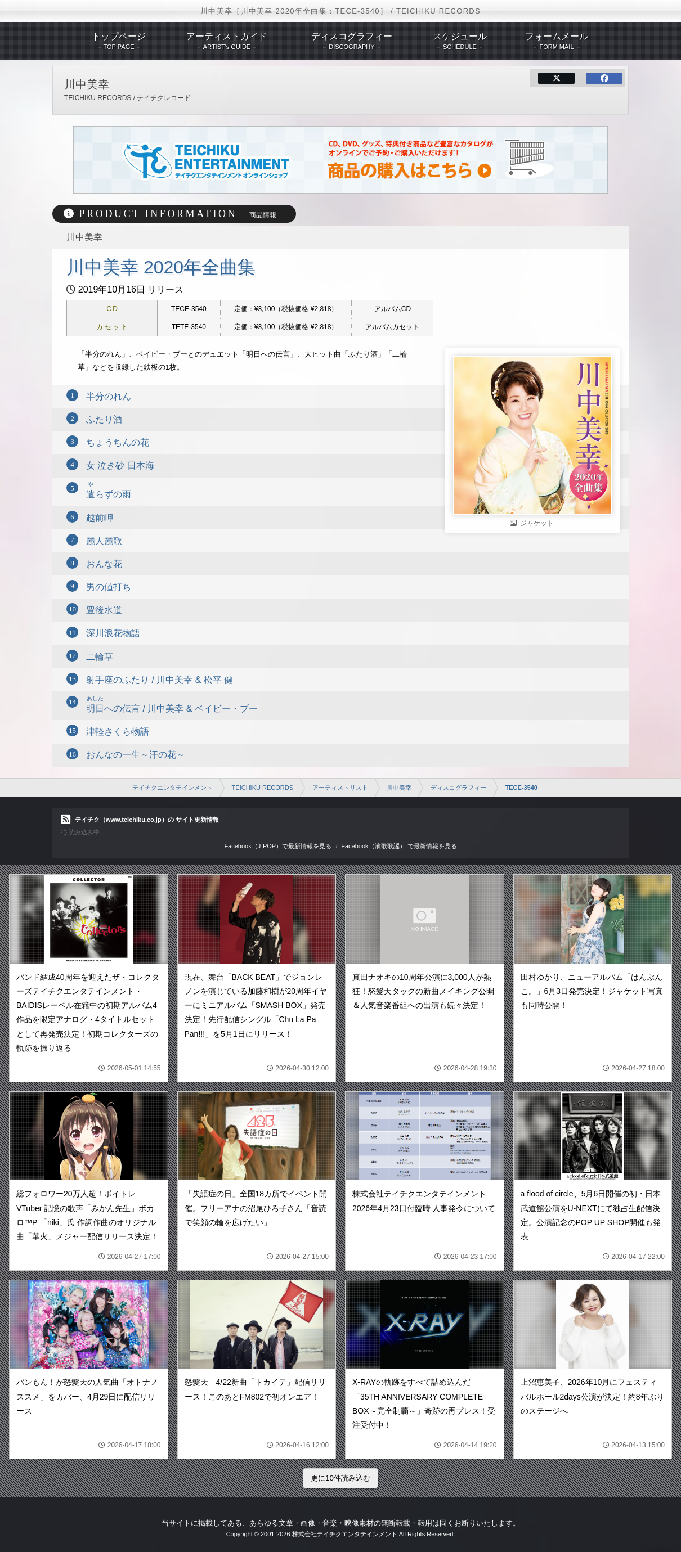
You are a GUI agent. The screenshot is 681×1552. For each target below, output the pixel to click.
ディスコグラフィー (458, 787)
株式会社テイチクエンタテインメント (344, 1534)
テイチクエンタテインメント (172, 787)
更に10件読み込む (340, 1478)
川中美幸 (399, 787)
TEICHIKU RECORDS (262, 787)
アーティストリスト (340, 787)
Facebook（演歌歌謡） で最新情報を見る (398, 846)
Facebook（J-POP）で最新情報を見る (277, 846)
